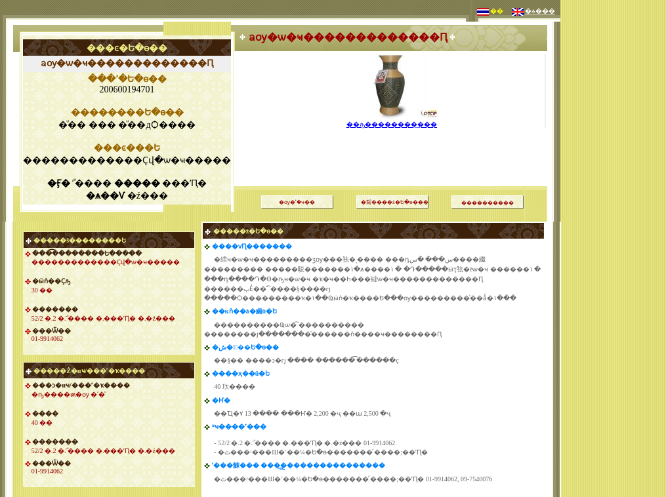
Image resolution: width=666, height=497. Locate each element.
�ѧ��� (540, 10)
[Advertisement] (613, 196)
